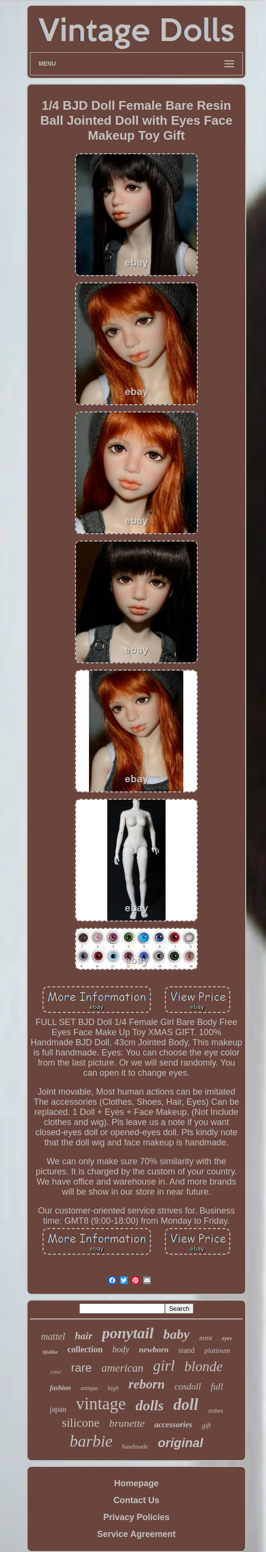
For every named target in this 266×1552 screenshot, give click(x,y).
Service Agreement (136, 1534)
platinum (217, 1350)
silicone (81, 1422)
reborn (147, 1384)
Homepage (136, 1483)
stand (186, 1350)
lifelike (50, 1352)
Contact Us (136, 1500)
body (120, 1349)
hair (83, 1336)
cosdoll (188, 1386)
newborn (153, 1349)
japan (57, 1409)
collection (85, 1349)
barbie (91, 1441)
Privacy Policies (136, 1517)
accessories (173, 1424)
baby (176, 1334)
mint (205, 1338)
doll (186, 1404)
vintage (101, 1403)
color (55, 1372)
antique (89, 1388)
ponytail (128, 1333)
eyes (227, 1338)
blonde (203, 1366)
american (123, 1368)
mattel (53, 1336)
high (113, 1387)
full (217, 1386)
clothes (215, 1411)
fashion (60, 1387)
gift (206, 1425)
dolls (149, 1405)
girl (164, 1365)
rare (81, 1367)
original (180, 1442)
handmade (135, 1446)
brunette (127, 1423)
